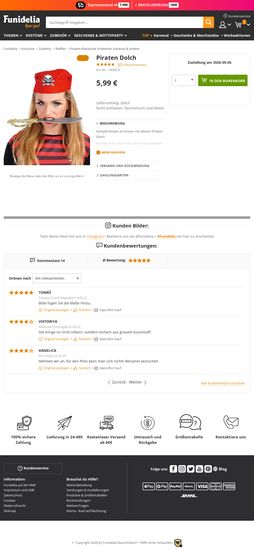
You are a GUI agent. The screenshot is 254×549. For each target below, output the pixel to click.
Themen (11, 35)
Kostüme (34, 35)
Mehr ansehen (113, 152)
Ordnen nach (20, 278)
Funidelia (10, 48)
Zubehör (58, 35)
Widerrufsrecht (15, 505)
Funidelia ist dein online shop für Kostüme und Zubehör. (22, 22)
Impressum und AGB (19, 490)
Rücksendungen (78, 500)
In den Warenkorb (226, 80)
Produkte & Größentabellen (86, 495)
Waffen (60, 48)
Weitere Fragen (77, 505)
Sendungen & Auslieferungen (87, 490)
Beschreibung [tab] (112, 123)
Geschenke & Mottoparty (98, 35)
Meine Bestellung (79, 485)
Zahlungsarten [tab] (114, 175)
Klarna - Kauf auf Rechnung (86, 511)
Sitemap (10, 511)
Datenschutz (13, 495)
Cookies (9, 500)
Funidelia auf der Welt (20, 485)
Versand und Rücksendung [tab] (124, 165)
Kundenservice (33, 468)
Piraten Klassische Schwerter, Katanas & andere (104, 48)
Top (145, 35)
